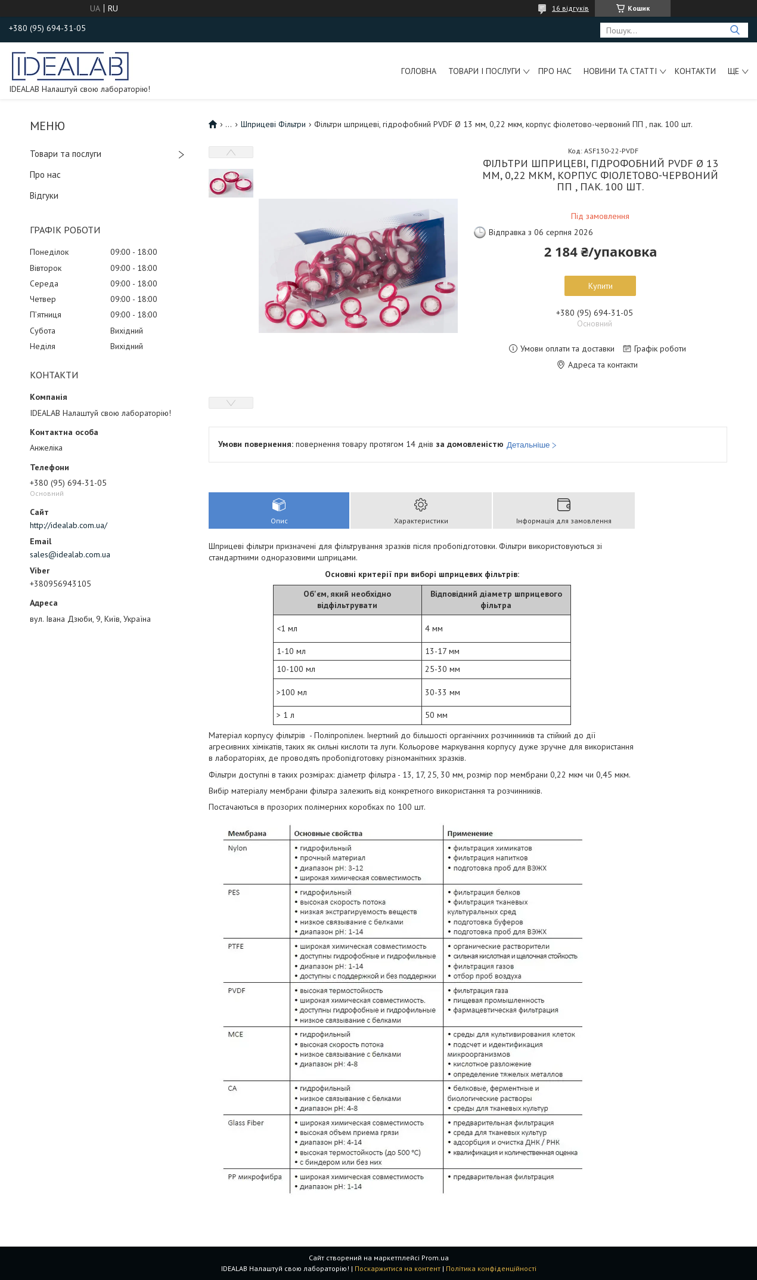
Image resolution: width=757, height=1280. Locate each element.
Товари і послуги (484, 71)
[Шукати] (734, 30)
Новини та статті (620, 71)
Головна (418, 71)
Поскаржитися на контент (397, 1268)
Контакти (695, 71)
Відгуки (44, 195)
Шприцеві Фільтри (273, 124)
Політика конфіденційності (491, 1268)
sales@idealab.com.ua (70, 554)
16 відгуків (570, 8)
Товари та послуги (65, 153)
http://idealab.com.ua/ (68, 525)
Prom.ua (435, 1257)
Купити (600, 285)
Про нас (555, 71)
